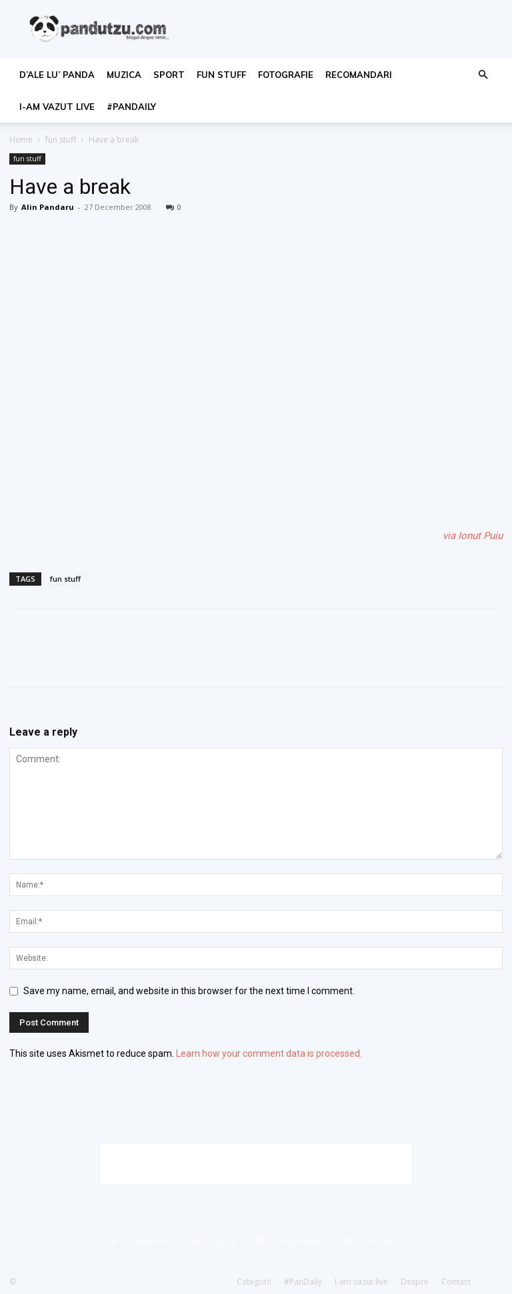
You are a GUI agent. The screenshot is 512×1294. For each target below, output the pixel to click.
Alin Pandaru (47, 207)
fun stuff (221, 74)
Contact (456, 1281)
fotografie (285, 74)
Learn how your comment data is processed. (269, 1053)
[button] (483, 75)
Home (21, 139)
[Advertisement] (256, 1164)
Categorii (254, 1281)
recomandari (358, 74)
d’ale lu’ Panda (57, 74)
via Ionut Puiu (473, 536)
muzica (124, 74)
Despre (415, 1281)
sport (169, 74)
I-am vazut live (57, 106)
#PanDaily (131, 106)
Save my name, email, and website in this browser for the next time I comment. (189, 990)
